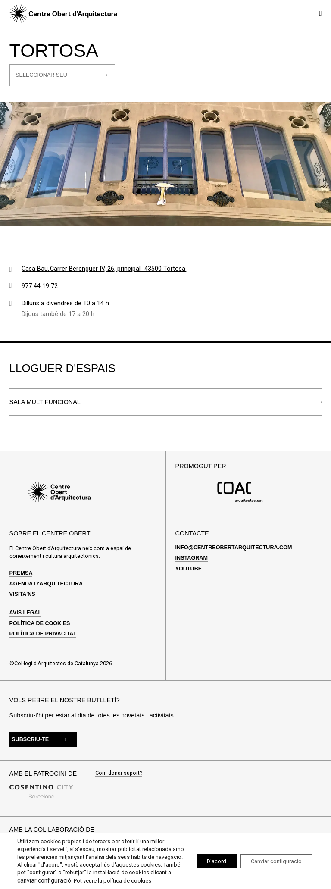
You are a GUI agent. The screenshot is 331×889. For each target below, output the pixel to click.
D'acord (204, 857)
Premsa (21, 573)
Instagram (191, 558)
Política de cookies (39, 623)
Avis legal (25, 613)
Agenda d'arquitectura (46, 584)
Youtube (188, 569)
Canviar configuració (271, 857)
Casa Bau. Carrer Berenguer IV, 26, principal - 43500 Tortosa (104, 268)
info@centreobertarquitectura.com (233, 548)
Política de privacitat (43, 634)
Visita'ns (22, 594)
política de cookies (61, 880)
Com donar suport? (118, 773)
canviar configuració (127, 873)
